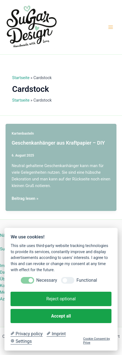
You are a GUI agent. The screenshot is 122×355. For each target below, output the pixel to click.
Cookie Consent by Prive (96, 340)
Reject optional (61, 298)
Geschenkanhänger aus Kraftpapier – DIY (58, 143)
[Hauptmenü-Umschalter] (110, 27)
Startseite (21, 77)
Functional (87, 280)
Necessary (46, 280)
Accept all (61, 316)
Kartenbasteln (23, 133)
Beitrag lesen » (25, 198)
